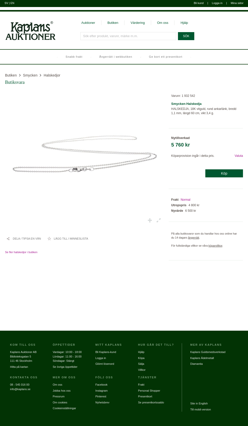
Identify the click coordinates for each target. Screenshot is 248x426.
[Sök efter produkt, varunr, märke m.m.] (128, 36)
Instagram (101, 390)
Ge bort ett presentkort (165, 56)
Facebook (101, 384)
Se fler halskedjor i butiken (21, 252)
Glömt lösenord (104, 363)
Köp (224, 173)
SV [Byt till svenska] (6, 3)
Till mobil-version (200, 409)
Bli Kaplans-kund (105, 351)
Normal (186, 199)
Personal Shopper (149, 390)
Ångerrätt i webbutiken (115, 56)
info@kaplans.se (20, 389)
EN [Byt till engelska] (12, 3)
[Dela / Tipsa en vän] (23, 239)
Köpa (141, 358)
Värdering (138, 23)
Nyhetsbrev (102, 402)
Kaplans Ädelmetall (202, 358)
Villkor (142, 369)
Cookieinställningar (64, 408)
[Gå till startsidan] (27, 39)
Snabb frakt (74, 56)
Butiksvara (15, 82)
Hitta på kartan (19, 366)
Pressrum (59, 396)
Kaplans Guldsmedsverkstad (207, 351)
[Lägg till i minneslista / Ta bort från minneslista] (67, 239)
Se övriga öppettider (65, 366)
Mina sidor (237, 3)
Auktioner (88, 23)
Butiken (112, 23)
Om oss (162, 23)
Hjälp (184, 23)
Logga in (217, 3)
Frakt (141, 384)
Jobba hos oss (62, 390)
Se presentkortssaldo (151, 402)
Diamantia (196, 363)
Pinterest (100, 396)
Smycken (30, 75)
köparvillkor (215, 245)
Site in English (199, 403)
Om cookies (60, 402)
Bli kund (199, 3)
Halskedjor (52, 75)
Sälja (141, 363)
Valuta (239, 156)
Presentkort (145, 396)
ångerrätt (193, 237)
